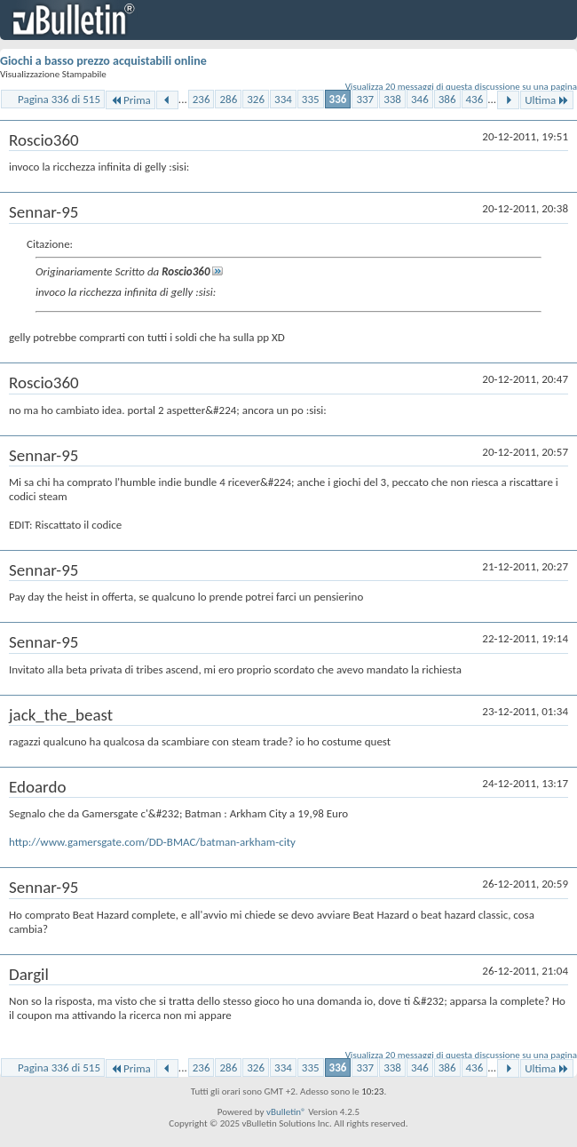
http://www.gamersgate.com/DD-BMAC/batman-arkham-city (152, 841)
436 (475, 99)
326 (256, 99)
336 (338, 99)
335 (311, 99)
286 (228, 99)
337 (365, 99)
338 (392, 99)
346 (420, 99)
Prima (130, 100)
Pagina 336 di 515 (59, 99)
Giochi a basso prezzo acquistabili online (103, 60)
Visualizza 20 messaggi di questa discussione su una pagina (461, 86)
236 (201, 99)
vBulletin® (286, 1112)
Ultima (547, 100)
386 (447, 99)
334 (283, 99)
